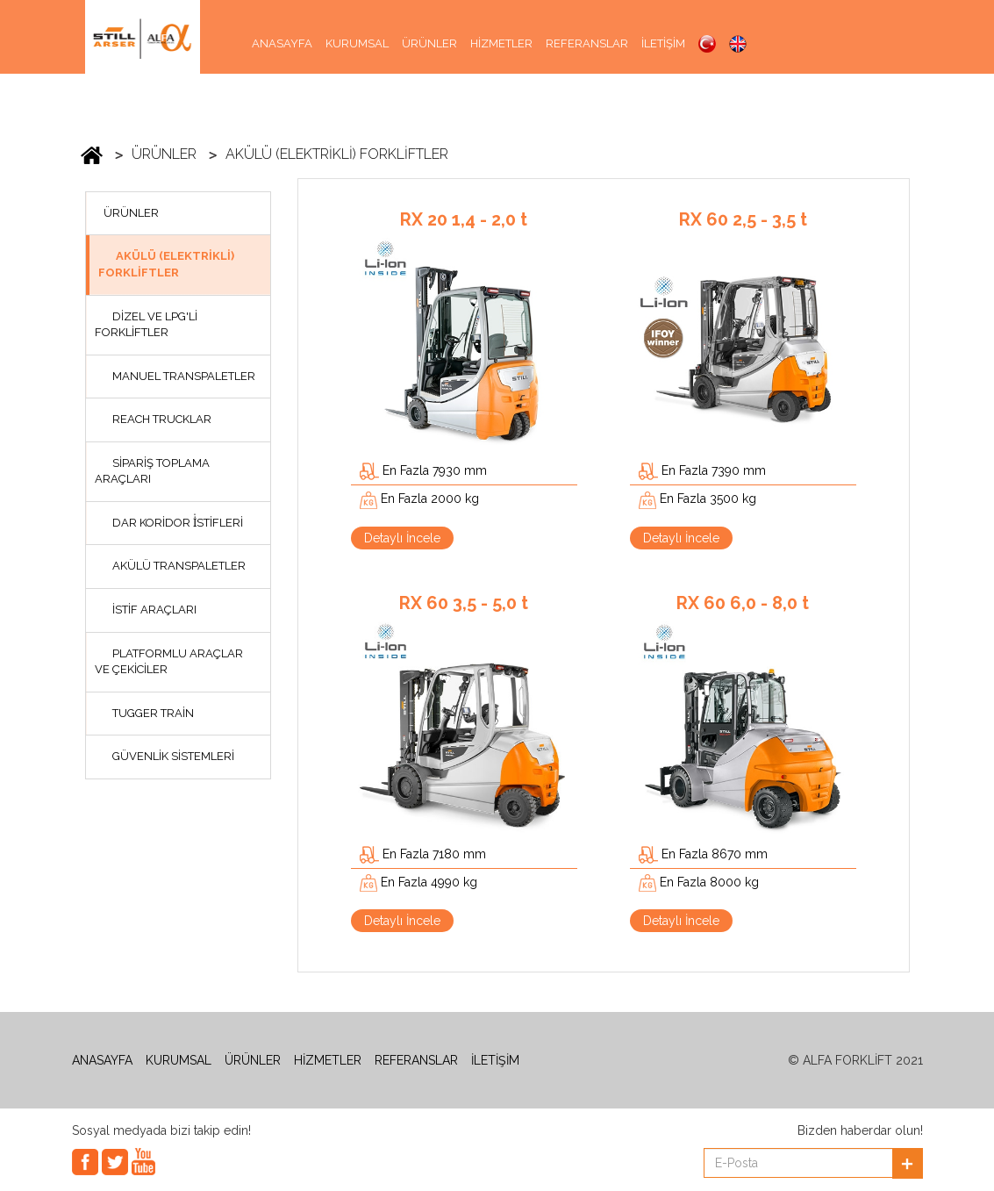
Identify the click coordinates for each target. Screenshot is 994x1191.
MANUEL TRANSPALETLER (183, 376)
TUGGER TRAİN (153, 713)
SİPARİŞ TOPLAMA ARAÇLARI (152, 471)
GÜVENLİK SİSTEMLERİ (173, 756)
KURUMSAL (357, 43)
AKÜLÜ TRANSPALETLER (179, 565)
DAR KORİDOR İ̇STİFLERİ (177, 522)
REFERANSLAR (587, 43)
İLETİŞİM (663, 43)
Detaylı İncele (402, 538)
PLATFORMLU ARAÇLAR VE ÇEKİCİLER (169, 662)
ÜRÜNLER (429, 43)
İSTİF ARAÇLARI (154, 609)
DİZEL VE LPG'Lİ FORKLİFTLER (146, 325)
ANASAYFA (282, 43)
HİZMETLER (501, 43)
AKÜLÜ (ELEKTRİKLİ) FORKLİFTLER (336, 154)
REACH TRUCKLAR (161, 419)
